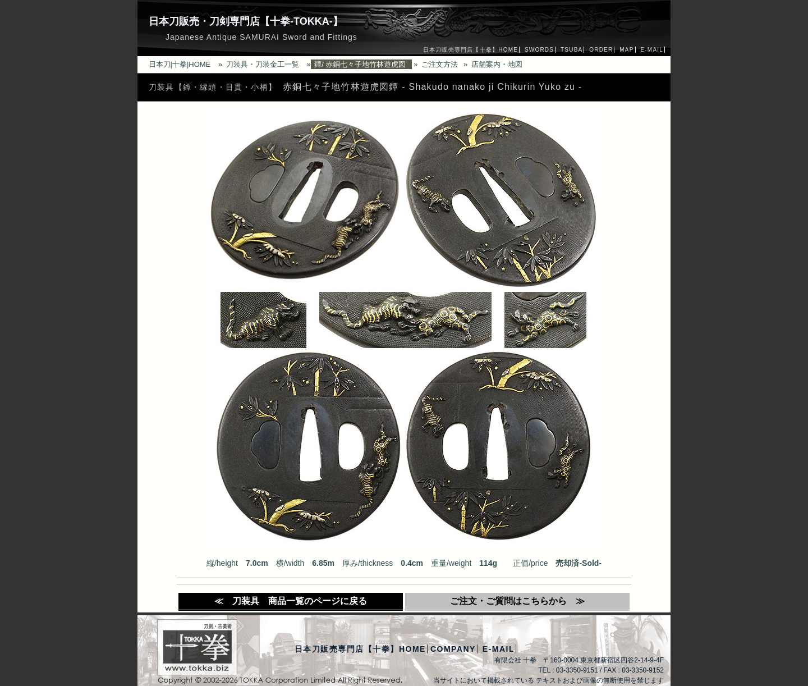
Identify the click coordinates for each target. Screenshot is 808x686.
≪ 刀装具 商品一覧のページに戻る (290, 601)
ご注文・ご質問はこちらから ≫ (517, 601)
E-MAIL (651, 50)
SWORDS (539, 50)
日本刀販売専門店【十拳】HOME (470, 50)
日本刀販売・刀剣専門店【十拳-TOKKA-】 (246, 21)
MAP (626, 50)
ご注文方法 (439, 64)
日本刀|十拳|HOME (180, 64)
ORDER (601, 50)
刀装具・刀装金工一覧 (262, 64)
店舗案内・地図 (496, 64)
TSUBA (571, 50)
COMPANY (453, 648)
